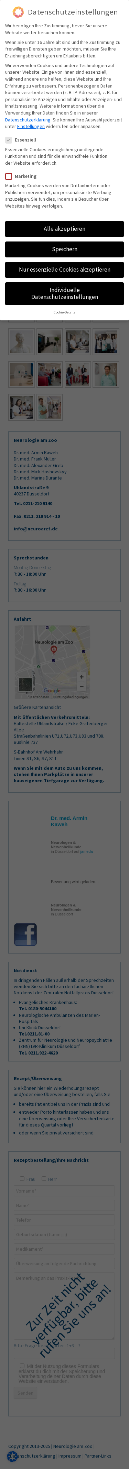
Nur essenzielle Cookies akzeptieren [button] (64, 269)
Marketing (23, 176)
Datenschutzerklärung (28, 120)
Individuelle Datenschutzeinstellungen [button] (64, 293)
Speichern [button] (64, 249)
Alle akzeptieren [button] (64, 228)
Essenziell (23, 140)
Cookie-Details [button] (64, 312)
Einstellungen (31, 126)
